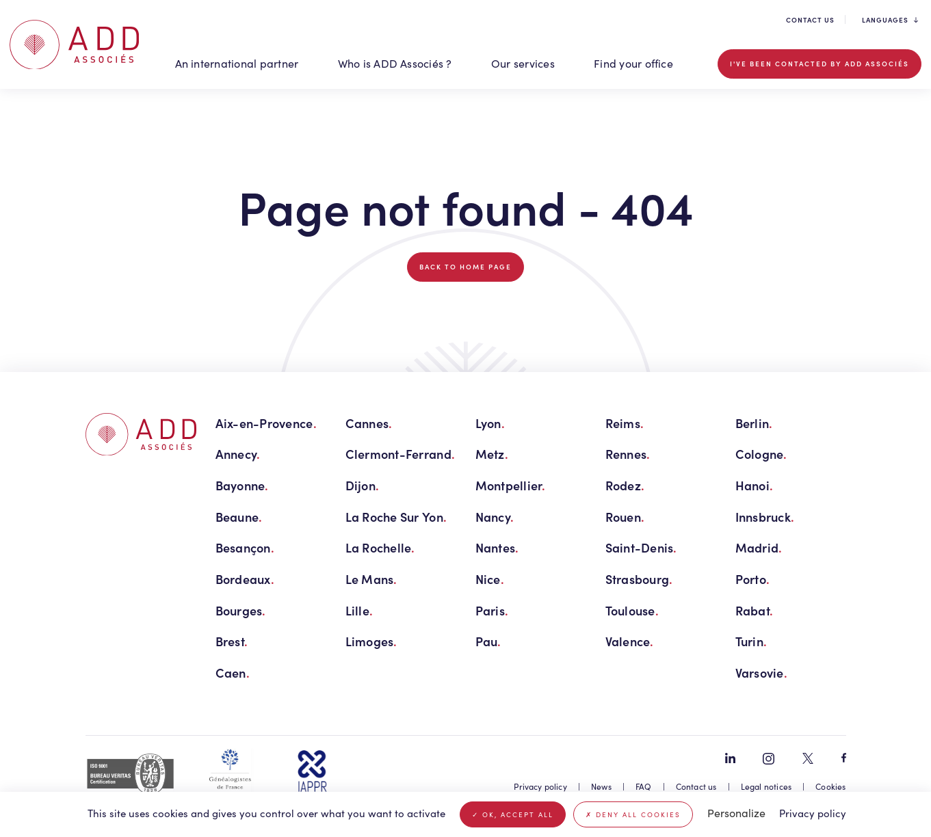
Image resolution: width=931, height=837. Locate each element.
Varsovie (761, 672)
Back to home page (465, 266)
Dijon (362, 485)
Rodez (625, 485)
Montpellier (510, 485)
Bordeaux (244, 578)
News (601, 786)
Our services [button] (523, 63)
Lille (359, 610)
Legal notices (766, 786)
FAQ (643, 786)
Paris (492, 610)
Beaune (239, 516)
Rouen (625, 516)
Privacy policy (540, 786)
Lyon (490, 422)
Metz (491, 453)
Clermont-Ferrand (400, 453)
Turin (751, 641)
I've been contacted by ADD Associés (819, 63)
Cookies (830, 786)
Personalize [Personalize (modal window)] (736, 813)
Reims (624, 422)
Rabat (754, 610)
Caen (232, 672)
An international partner (237, 63)
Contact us (810, 20)
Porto (752, 578)
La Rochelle (380, 547)
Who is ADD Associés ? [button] (395, 63)
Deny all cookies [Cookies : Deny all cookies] (633, 814)
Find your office (633, 63)
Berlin (754, 422)
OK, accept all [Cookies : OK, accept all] (512, 814)
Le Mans (371, 578)
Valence (629, 641)
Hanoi (754, 485)
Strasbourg (639, 578)
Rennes (628, 453)
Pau (488, 641)
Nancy (494, 516)
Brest (231, 641)
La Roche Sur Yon (396, 516)
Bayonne (242, 485)
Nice (489, 578)
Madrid (759, 547)
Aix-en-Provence (266, 422)
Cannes (369, 422)
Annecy (238, 453)
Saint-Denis (641, 547)
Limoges (371, 641)
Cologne (761, 453)
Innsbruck (765, 516)
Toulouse (632, 610)
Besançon (244, 547)
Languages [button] (890, 20)
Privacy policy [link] (812, 813)
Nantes (497, 547)
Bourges (240, 610)
